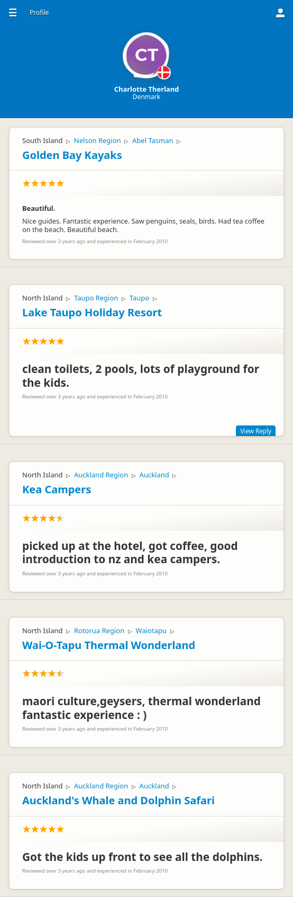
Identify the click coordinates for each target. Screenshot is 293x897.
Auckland (154, 474)
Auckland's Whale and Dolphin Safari (118, 800)
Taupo (139, 298)
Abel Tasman (152, 140)
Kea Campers (56, 489)
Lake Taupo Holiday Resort (92, 312)
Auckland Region (101, 474)
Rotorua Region (99, 630)
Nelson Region (97, 140)
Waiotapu (151, 630)
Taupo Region (96, 298)
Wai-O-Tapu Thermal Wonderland (108, 645)
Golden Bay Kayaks (72, 155)
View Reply (255, 431)
